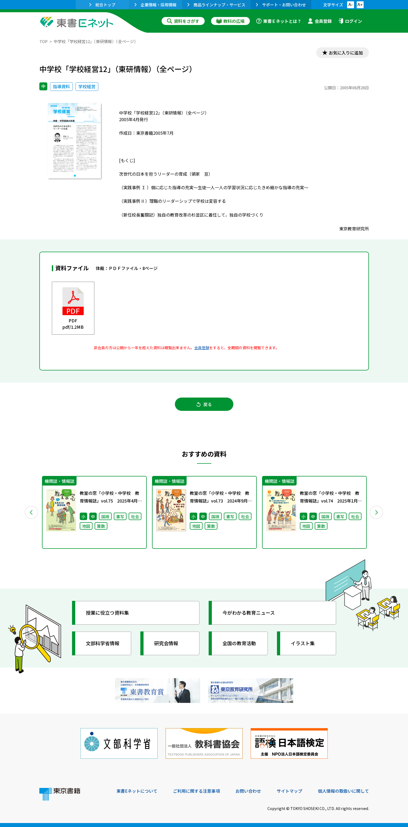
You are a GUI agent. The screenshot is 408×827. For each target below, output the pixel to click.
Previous (32, 512)
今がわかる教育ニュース (248, 612)
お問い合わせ (248, 791)
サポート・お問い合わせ (281, 4)
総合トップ (102, 4)
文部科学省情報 (102, 643)
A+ (360, 4)
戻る (204, 404)
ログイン (350, 21)
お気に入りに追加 (346, 52)
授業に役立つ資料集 (107, 612)
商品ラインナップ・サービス (216, 4)
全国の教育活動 (239, 643)
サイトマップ (289, 791)
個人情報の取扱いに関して (343, 791)
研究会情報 (166, 643)
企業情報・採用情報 (155, 4)
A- (350, 4)
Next (377, 512)
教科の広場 (230, 21)
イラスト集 (303, 643)
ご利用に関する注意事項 (196, 791)
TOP (43, 41)
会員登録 (320, 21)
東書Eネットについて (136, 791)
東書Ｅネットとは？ (278, 21)
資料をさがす (183, 21)
